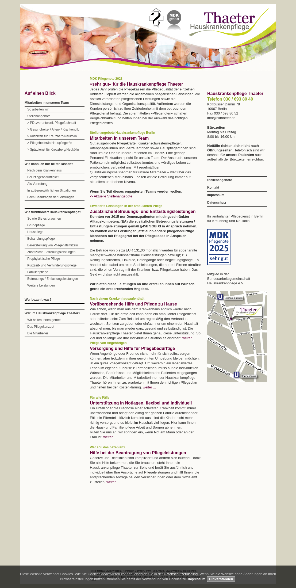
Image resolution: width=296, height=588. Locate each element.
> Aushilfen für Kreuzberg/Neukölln (52, 136)
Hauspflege (35, 232)
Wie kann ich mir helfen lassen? (49, 164)
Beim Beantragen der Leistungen (50, 197)
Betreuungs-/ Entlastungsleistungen (52, 279)
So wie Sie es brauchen (44, 218)
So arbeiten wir (38, 109)
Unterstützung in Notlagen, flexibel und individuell (141, 403)
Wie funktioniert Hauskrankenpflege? (53, 212)
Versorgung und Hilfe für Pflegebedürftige (132, 348)
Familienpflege (37, 272)
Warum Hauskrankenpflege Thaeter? (52, 313)
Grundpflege (36, 225)
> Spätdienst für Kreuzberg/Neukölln (53, 149)
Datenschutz (216, 202)
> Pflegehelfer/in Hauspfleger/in (49, 143)
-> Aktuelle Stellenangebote (111, 196)
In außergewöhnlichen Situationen (51, 190)
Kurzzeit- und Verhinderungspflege (51, 265)
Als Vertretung (37, 184)
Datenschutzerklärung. (182, 574)
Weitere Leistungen (41, 285)
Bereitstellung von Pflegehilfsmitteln (52, 245)
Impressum (215, 195)
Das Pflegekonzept (40, 327)
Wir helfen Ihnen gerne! (44, 320)
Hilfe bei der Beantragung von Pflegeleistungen (138, 452)
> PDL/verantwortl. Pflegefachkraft (51, 123)
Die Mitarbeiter (37, 333)
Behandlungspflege (41, 238)
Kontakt (213, 187)
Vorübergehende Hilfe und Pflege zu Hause (133, 304)
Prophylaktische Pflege (43, 259)
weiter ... (188, 338)
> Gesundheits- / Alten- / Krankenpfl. (53, 129)
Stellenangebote (39, 116)
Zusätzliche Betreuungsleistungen (51, 252)
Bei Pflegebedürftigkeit (43, 177)
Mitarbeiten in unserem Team (47, 103)
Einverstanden (221, 579)
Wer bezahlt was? (38, 299)
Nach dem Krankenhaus (44, 170)
